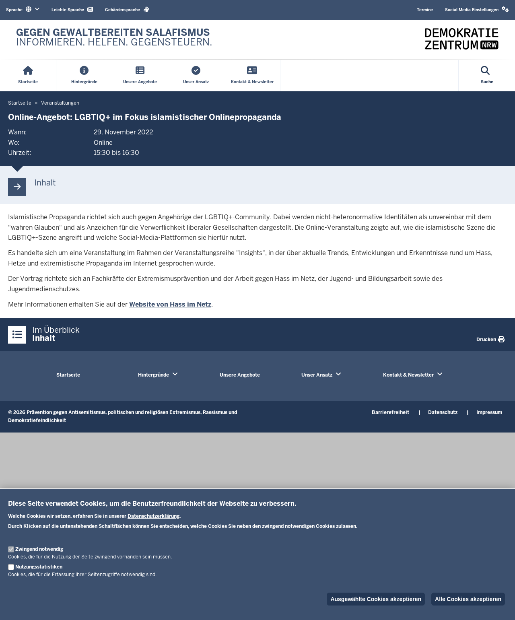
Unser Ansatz (316, 375)
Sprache (22, 9)
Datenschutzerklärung (153, 516)
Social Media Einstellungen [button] (477, 9)
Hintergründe (153, 375)
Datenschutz (442, 412)
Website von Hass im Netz (170, 304)
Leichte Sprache (72, 9)
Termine (425, 9)
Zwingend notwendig (39, 549)
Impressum (489, 412)
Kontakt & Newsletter (408, 375)
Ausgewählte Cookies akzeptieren (375, 599)
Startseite (68, 375)
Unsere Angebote (240, 375)
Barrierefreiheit (390, 412)
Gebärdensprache (127, 9)
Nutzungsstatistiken (38, 567)
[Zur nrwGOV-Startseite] (114, 39)
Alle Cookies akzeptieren (468, 599)
